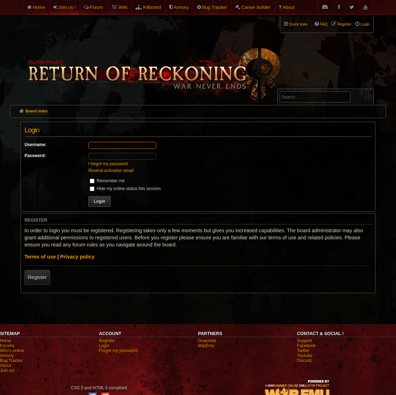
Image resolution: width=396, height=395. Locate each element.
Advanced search (302, 86)
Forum (96, 7)
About (288, 7)
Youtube (305, 355)
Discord (304, 360)
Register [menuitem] (344, 24)
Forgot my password (118, 350)
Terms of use (40, 257)
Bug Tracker (214, 7)
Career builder (255, 7)
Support (304, 340)
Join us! (7, 370)
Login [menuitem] (365, 24)
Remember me (107, 180)
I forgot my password (108, 163)
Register (37, 277)
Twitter (303, 350)
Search (364, 98)
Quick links (298, 24)
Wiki (123, 7)
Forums (7, 345)
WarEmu (206, 345)
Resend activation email (110, 170)
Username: (35, 144)
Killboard (152, 7)
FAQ (324, 24)
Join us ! (67, 7)
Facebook (306, 345)
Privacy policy (77, 257)
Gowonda (207, 340)
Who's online (12, 350)
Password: (35, 155)
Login (104, 345)
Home (39, 7)
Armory (181, 7)
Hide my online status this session (125, 188)
